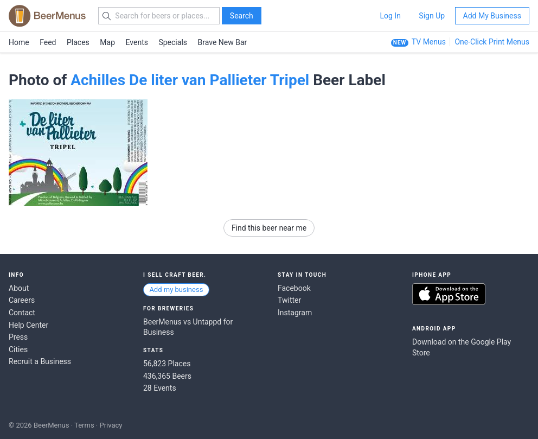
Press (18, 337)
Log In (390, 15)
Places (78, 42)
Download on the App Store (448, 294)
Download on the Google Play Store (461, 347)
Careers (22, 300)
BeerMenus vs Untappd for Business (188, 327)
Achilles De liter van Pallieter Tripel (190, 80)
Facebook (294, 288)
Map (107, 42)
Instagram (295, 312)
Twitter (289, 300)
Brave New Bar (222, 42)
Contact (22, 312)
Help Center (28, 325)
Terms (84, 425)
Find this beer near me (269, 228)
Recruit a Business (40, 361)
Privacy (110, 425)
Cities (18, 349)
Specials (172, 42)
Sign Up (432, 15)
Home (19, 42)
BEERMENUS (47, 15)
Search (241, 15)
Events (137, 42)
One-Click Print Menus (491, 41)
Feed (48, 42)
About (19, 288)
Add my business (176, 289)
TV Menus (429, 41)
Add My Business (492, 15)
